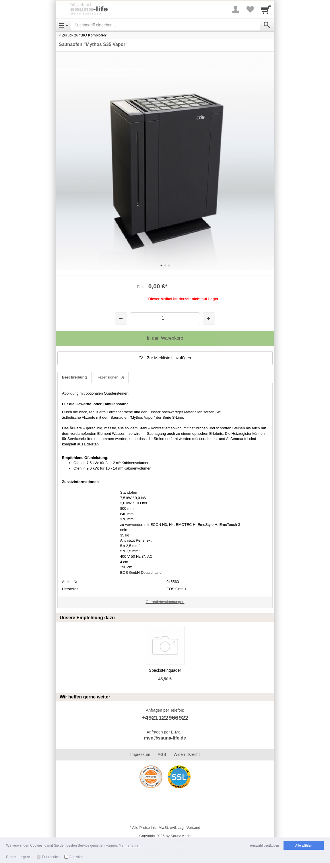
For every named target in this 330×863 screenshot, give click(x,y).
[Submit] (267, 25)
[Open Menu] (63, 25)
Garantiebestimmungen (164, 602)
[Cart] (266, 9)
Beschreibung (74, 377)
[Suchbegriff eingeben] (165, 25)
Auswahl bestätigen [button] (264, 845)
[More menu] (235, 9)
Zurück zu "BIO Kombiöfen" (84, 35)
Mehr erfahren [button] (129, 845)
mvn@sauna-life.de (165, 737)
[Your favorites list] (250, 9)
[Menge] (165, 318)
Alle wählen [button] (303, 845)
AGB (162, 754)
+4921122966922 (165, 717)
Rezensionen (110, 377)
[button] (165, 358)
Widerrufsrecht (187, 754)
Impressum (140, 754)
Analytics (76, 857)
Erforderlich (50, 857)
